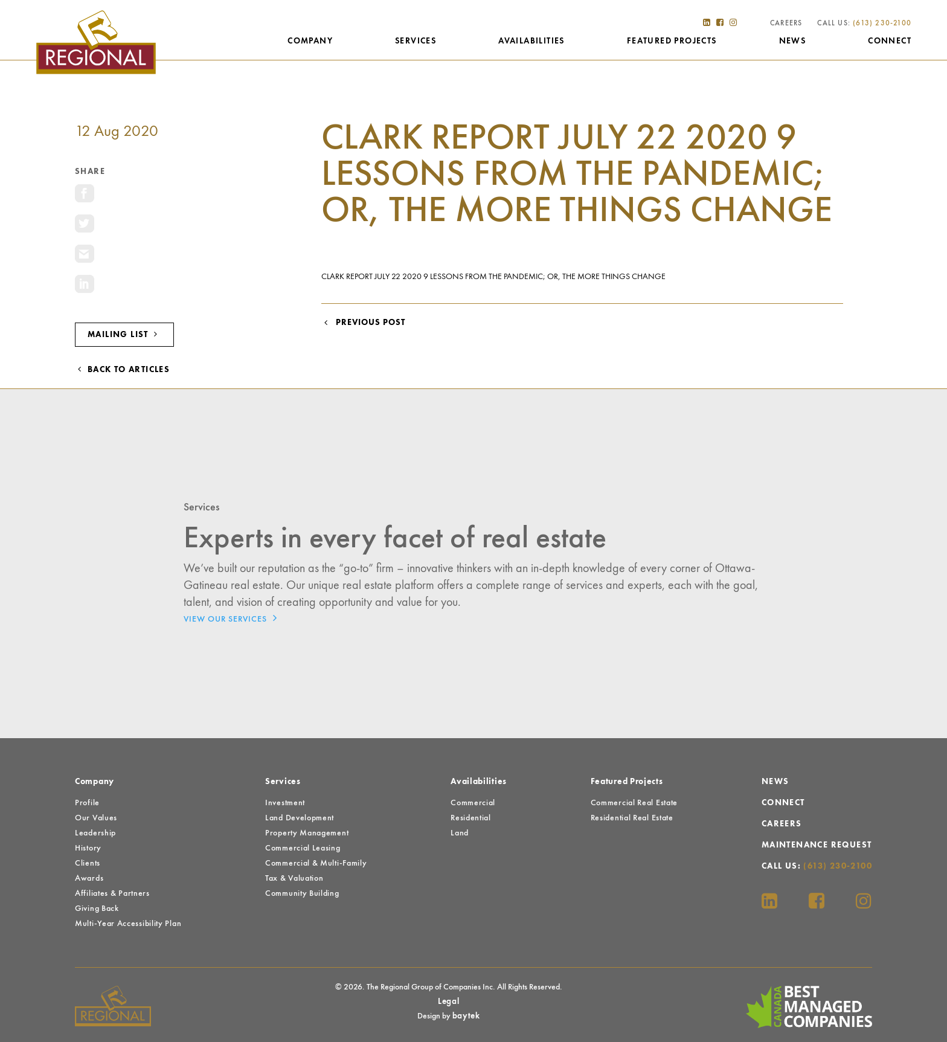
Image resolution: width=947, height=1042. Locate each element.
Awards (89, 878)
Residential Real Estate (632, 818)
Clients (87, 863)
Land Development (299, 818)
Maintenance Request (817, 845)
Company (309, 41)
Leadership (95, 833)
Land (460, 833)
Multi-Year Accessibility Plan (128, 923)
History (88, 848)
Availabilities (531, 41)
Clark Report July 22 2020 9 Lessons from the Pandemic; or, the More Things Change (493, 276)
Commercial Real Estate (634, 803)
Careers (785, 24)
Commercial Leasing (303, 848)
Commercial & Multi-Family (316, 863)
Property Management (306, 833)
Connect (889, 41)
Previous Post (363, 322)
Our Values (96, 818)
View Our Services (233, 618)
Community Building (302, 893)
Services (414, 41)
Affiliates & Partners (112, 893)
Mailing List (124, 334)
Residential (471, 818)
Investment (285, 803)
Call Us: (864, 24)
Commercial (473, 803)
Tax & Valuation (294, 878)
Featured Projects (671, 41)
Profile (87, 803)
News (792, 41)
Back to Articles (122, 369)
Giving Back (97, 908)
